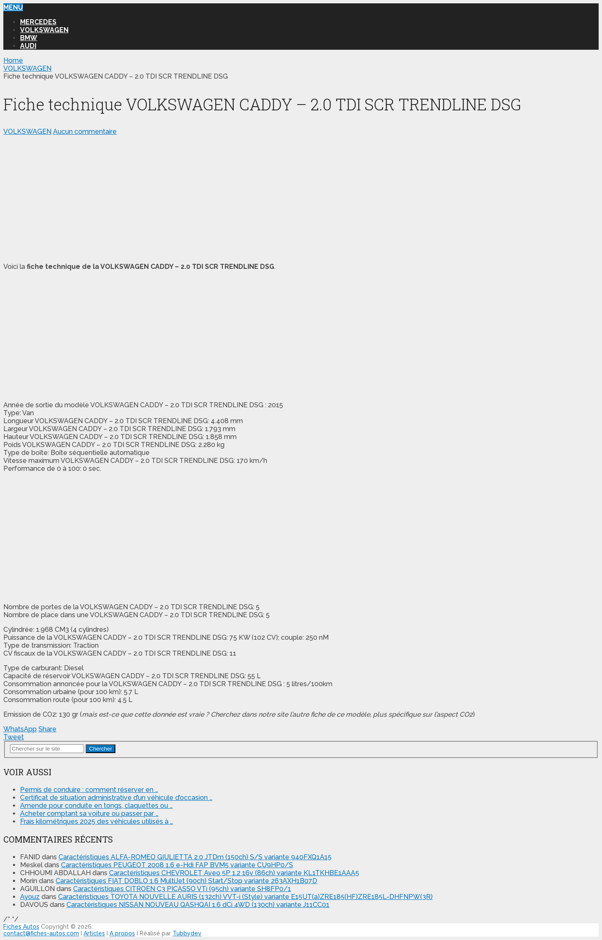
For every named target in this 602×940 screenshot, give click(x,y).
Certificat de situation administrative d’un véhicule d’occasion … (116, 798)
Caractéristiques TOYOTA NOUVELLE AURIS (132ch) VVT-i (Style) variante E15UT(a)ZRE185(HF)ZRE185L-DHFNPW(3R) (245, 897)
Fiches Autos (21, 926)
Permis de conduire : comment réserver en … (89, 790)
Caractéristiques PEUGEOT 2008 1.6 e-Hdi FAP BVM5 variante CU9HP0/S (177, 865)
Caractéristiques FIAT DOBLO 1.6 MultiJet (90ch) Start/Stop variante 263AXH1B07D (186, 881)
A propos (122, 933)
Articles (94, 933)
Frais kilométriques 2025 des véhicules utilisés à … (96, 821)
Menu (13, 7)
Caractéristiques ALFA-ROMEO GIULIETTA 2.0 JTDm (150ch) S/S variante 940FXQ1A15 (195, 857)
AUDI (28, 46)
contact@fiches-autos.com (41, 933)
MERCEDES (38, 22)
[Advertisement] (254, 197)
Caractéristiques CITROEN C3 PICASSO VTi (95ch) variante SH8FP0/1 (182, 889)
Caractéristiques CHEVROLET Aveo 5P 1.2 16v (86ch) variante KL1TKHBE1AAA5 (234, 873)
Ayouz (30, 897)
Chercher (100, 749)
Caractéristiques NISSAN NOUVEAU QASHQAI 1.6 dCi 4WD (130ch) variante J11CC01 (197, 905)
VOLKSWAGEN (44, 30)
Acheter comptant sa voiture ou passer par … (89, 813)
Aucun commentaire (85, 131)
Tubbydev (187, 933)
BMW (28, 38)
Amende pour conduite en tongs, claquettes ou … (96, 806)
